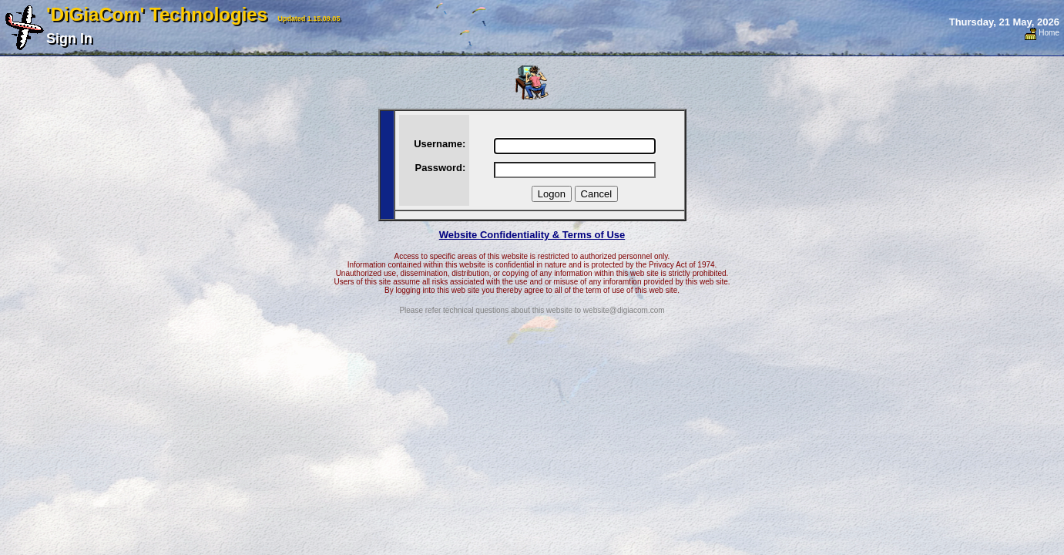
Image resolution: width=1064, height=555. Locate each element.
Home (1042, 33)
